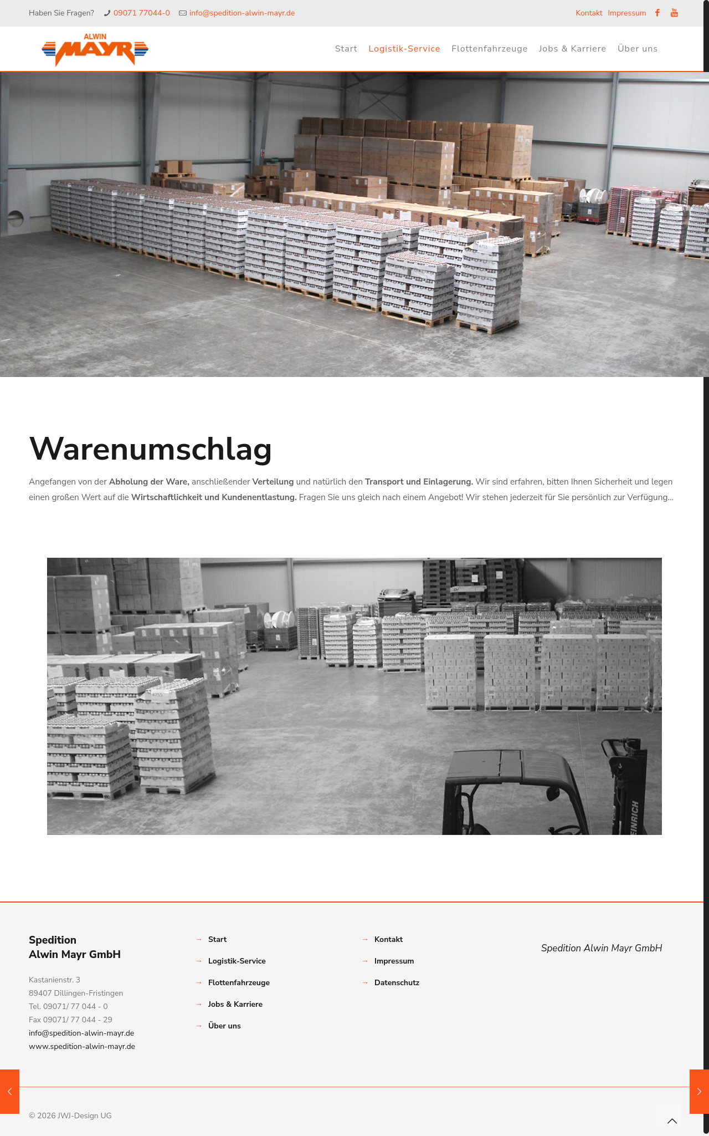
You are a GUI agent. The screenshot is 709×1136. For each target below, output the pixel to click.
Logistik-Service (237, 961)
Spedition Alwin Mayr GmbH (601, 948)
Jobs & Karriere (235, 1004)
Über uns (224, 1026)
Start (217, 939)
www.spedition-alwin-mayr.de (82, 1046)
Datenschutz (396, 982)
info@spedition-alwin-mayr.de (242, 13)
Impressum (627, 13)
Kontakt (589, 13)
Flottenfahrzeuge (239, 982)
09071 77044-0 (142, 13)
